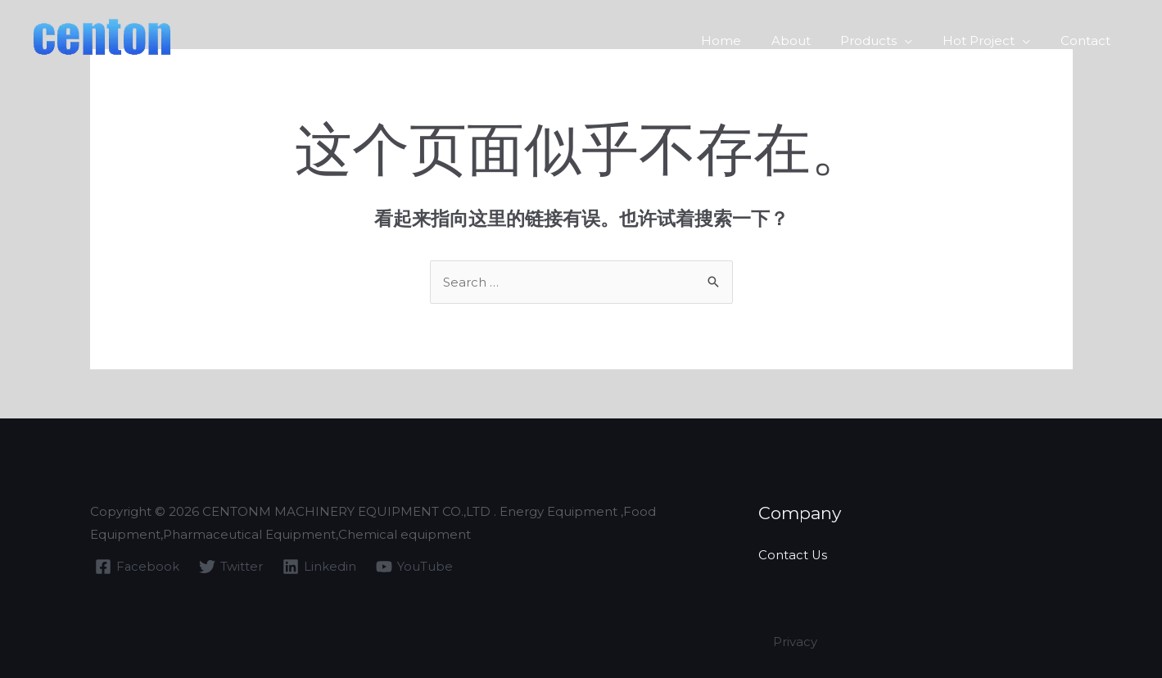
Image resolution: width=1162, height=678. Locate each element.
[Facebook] (137, 566)
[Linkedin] (320, 566)
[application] (918, 38)
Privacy (795, 641)
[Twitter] (232, 566)
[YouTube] (415, 566)
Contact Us (793, 555)
